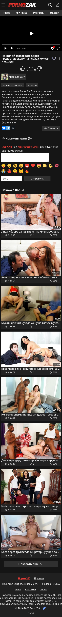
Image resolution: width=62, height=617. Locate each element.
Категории (38, 13)
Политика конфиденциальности (20, 583)
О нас (18, 589)
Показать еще (30, 564)
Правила (39, 578)
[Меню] (3, 5)
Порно (43, 589)
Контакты (30, 589)
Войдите (7, 146)
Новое (6, 13)
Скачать (51, 128)
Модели (54, 13)
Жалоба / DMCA (51, 583)
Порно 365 (21, 13)
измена (32, 85)
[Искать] (50, 5)
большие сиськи (12, 85)
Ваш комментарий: (12, 151)
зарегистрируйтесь (29, 146)
